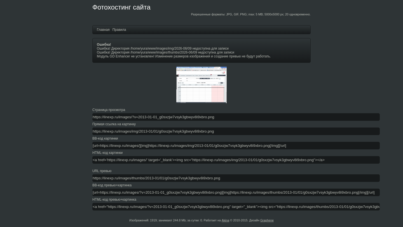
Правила (119, 30)
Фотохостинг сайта (121, 7)
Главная (103, 30)
